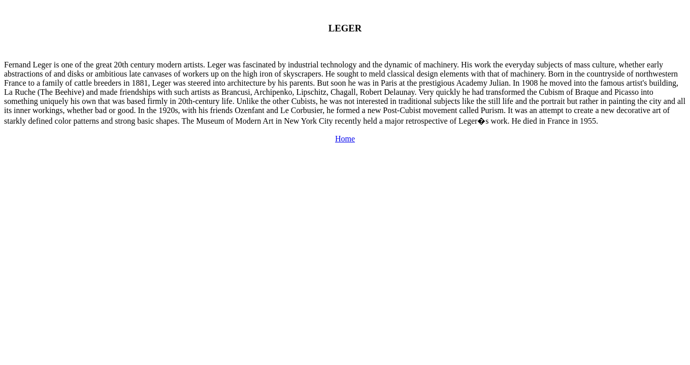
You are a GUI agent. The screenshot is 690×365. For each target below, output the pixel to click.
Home (345, 138)
